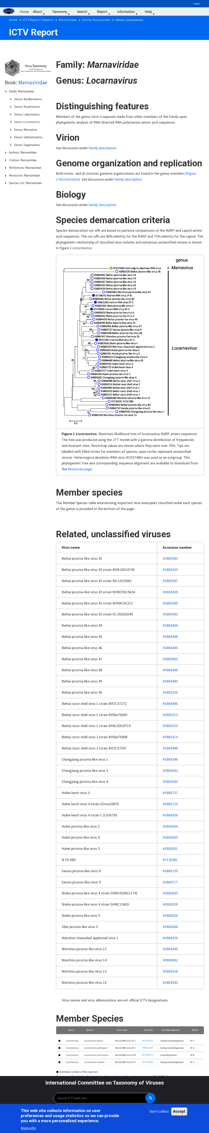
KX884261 (170, 848)
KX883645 (170, 893)
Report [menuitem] (104, 12)
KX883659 (170, 904)
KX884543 (170, 781)
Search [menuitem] (84, 12)
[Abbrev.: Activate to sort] (196, 1030)
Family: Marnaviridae (21, 91)
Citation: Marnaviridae (23, 160)
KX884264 (170, 826)
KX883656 (170, 915)
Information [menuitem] (128, 12)
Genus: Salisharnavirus (28, 137)
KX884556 (170, 815)
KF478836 (147, 1062)
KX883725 (170, 804)
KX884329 (170, 938)
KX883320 (170, 692)
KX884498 (170, 670)
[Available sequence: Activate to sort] (173, 1030)
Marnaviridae (32, 82)
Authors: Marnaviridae (23, 152)
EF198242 (147, 1055)
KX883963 (170, 558)
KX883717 (170, 882)
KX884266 (170, 926)
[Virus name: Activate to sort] (126, 1030)
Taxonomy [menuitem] (61, 12)
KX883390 (170, 603)
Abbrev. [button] (195, 1030)
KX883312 (170, 714)
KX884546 (170, 759)
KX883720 (170, 871)
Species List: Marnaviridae (25, 183)
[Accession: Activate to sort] (149, 1030)
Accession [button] (148, 1030)
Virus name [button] (122, 1030)
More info (28, 1128)
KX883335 (170, 569)
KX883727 (170, 792)
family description (102, 148)
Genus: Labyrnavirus (27, 114)
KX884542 (170, 770)
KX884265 (170, 837)
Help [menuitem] (150, 12)
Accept (179, 1112)
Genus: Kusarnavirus (27, 107)
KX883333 (170, 725)
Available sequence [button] (171, 1030)
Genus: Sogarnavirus (27, 145)
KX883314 (170, 737)
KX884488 (170, 748)
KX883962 (170, 614)
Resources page (80, 469)
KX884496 (170, 636)
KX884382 (170, 960)
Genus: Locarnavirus (27, 122)
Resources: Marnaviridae (24, 175)
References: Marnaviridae (25, 168)
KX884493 (170, 647)
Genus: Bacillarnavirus (28, 99)
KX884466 (170, 625)
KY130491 (170, 859)
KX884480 (170, 681)
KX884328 (170, 971)
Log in (196, 3)
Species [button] (89, 1030)
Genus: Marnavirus (25, 130)
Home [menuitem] (24, 11)
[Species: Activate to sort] (97, 1030)
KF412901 (147, 1040)
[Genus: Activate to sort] (73, 1030)
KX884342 (170, 982)
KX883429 (170, 592)
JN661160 (147, 1048)
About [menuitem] (39, 12)
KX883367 (170, 580)
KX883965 (170, 659)
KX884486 (170, 703)
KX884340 (170, 949)
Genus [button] (71, 1030)
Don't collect (159, 1111)
